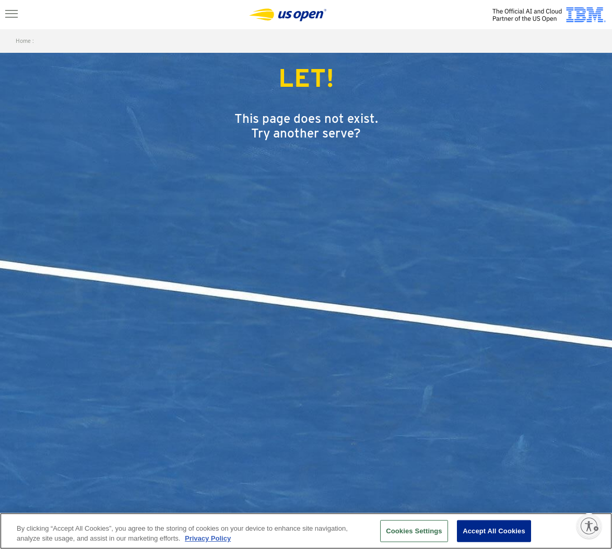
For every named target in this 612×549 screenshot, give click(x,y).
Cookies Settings (414, 531)
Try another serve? (306, 133)
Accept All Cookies (494, 531)
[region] (306, 531)
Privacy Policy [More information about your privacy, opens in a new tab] (208, 538)
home (23, 40)
